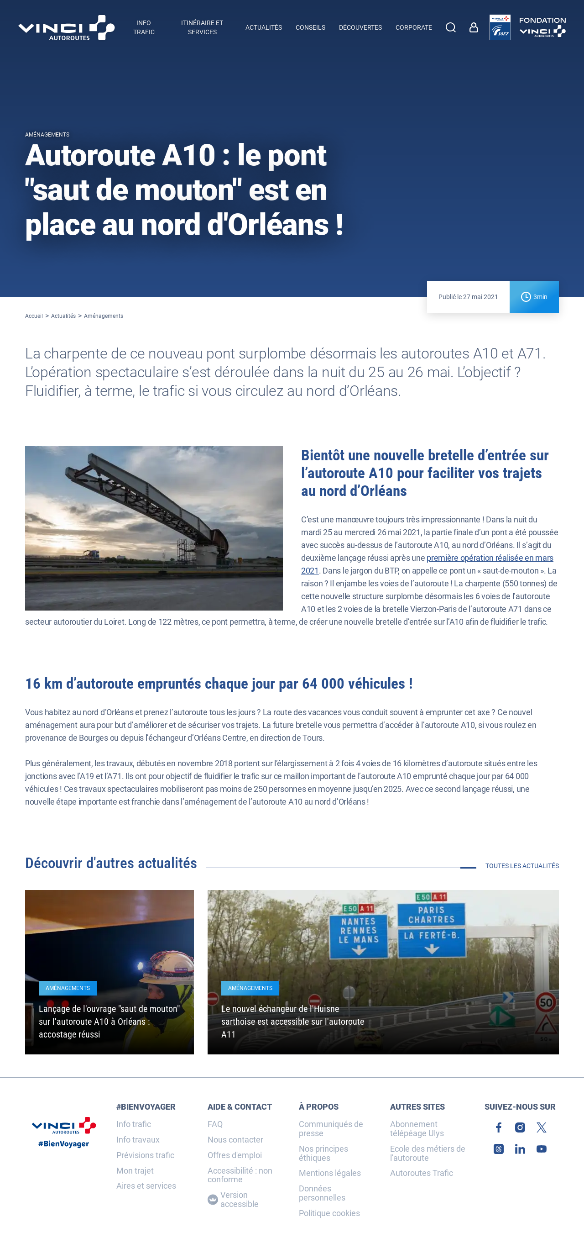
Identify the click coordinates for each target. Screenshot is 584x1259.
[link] (476, 27)
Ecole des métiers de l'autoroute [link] (427, 1153)
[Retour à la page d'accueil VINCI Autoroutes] (66, 27)
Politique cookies (329, 1213)
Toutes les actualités (522, 865)
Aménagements (103, 316)
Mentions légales (330, 1173)
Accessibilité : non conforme (240, 1175)
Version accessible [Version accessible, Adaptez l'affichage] (233, 1200)
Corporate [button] (414, 27)
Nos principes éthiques (323, 1153)
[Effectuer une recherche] (451, 27)
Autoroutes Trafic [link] (421, 1173)
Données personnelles (322, 1193)
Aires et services (146, 1186)
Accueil (34, 316)
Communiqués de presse (331, 1129)
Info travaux (138, 1139)
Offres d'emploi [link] (235, 1155)
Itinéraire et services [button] (202, 27)
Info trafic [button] (144, 27)
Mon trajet (135, 1170)
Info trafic (133, 1124)
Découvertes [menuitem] (360, 27)
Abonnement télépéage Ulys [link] (417, 1129)
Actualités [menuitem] (263, 27)
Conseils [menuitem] (310, 27)
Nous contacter (235, 1139)
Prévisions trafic (145, 1155)
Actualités (63, 316)
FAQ (215, 1124)
